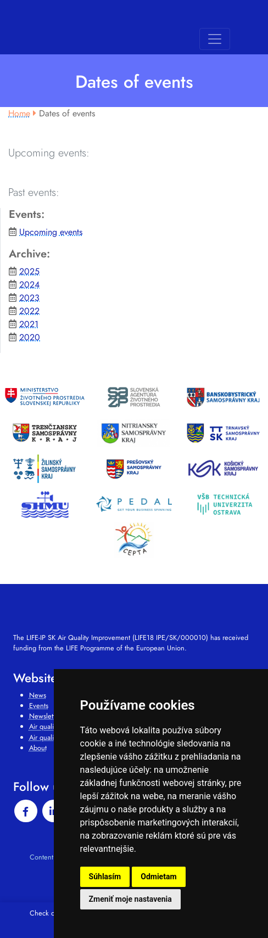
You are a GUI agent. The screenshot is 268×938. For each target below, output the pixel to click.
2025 (29, 271)
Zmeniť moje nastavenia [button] (130, 899)
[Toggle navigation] (214, 39)
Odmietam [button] (158, 876)
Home (19, 113)
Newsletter (45, 716)
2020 (29, 337)
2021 (28, 324)
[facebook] (25, 811)
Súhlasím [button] (105, 876)
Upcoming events (50, 232)
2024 (29, 284)
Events (38, 705)
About (38, 748)
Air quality (44, 726)
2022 (29, 311)
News (37, 695)
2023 (29, 297)
